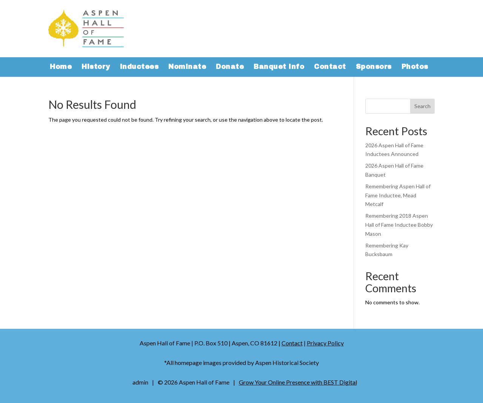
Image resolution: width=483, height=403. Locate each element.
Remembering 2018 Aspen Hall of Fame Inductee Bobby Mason (399, 224)
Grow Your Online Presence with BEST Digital (298, 382)
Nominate (187, 67)
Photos (414, 67)
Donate (230, 67)
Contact (330, 67)
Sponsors (374, 67)
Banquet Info (279, 67)
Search (422, 106)
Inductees (139, 67)
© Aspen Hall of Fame (193, 382)
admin (140, 382)
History (96, 67)
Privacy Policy (325, 343)
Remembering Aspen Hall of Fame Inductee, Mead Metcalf (398, 195)
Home (61, 67)
